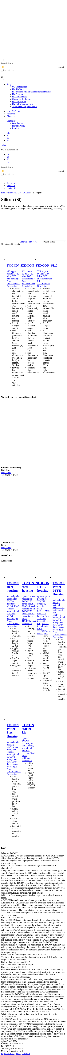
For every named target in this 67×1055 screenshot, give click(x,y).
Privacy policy (14, 1053)
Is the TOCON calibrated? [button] (12, 917)
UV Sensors (17, 94)
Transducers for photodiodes (24, 106)
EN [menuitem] (8, 157)
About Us (11, 116)
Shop (9, 84)
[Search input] (33, 63)
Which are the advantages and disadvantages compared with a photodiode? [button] (28, 866)
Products (12, 193)
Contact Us (12, 121)
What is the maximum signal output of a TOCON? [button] (23, 954)
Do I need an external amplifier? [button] (15, 962)
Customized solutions (21, 99)
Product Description (13, 284)
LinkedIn (26, 1053)
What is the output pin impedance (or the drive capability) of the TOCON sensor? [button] (29, 1015)
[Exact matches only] (2, 72)
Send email (6, 472)
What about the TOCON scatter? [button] (15, 977)
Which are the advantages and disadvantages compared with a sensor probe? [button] (31, 896)
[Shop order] (54, 242)
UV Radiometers (19, 96)
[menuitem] (8, 133)
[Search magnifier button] (64, 67)
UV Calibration (19, 101)
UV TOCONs (31, 90)
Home (3, 193)
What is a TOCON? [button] (9, 853)
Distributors (17, 123)
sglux (3, 145)
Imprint (15, 128)
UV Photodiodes (19, 87)
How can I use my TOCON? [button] (13, 967)
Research (11, 114)
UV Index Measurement (22, 104)
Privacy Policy (18, 126)
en (2, 77)
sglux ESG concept (15, 111)
